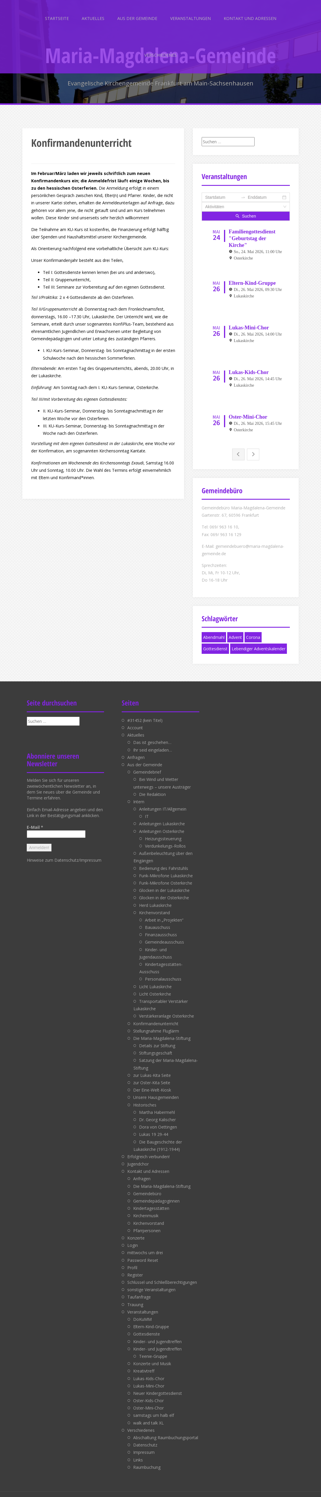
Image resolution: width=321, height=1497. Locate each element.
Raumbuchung (146, 1461)
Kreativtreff (143, 1365)
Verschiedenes (160, 55)
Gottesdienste (146, 1328)
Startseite (57, 18)
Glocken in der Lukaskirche (164, 884)
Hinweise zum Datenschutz (52, 853)
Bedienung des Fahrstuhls (163, 862)
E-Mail (35, 821)
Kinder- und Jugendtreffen (157, 1335)
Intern (138, 795)
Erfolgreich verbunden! (148, 1150)
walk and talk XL (148, 1416)
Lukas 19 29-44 (153, 1128)
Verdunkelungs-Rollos (165, 840)
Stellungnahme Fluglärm (156, 1024)
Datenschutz (145, 1439)
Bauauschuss (157, 921)
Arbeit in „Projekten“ (164, 913)
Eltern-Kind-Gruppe (151, 1320)
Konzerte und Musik (152, 1357)
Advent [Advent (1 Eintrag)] (235, 631)
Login (132, 1239)
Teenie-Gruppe (153, 1350)
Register (135, 1268)
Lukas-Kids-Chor (148, 1372)
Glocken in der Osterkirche (164, 891)
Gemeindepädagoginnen (156, 1195)
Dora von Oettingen (158, 1121)
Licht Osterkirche (155, 987)
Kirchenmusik (145, 1209)
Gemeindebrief (147, 766)
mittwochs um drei (145, 1246)
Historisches (144, 1098)
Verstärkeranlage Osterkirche (166, 1010)
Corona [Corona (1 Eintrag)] (253, 631)
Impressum (90, 853)
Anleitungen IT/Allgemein (162, 803)
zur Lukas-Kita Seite (152, 1069)
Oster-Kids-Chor (148, 1394)
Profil (132, 1261)
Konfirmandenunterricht (155, 1017)
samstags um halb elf (153, 1409)
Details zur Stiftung (157, 1039)
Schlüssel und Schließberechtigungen (162, 1276)
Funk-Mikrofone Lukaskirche (166, 869)
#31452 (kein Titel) (145, 714)
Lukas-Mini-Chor (148, 1379)
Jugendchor (138, 1158)
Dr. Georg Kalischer (157, 1113)
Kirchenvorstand (154, 906)
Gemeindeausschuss (164, 936)
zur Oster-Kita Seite (151, 1076)
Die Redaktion (152, 788)
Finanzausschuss (161, 928)
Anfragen (136, 751)
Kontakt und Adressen (250, 18)
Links (138, 1453)
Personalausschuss (163, 973)
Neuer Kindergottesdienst (157, 1387)
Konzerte (136, 1232)
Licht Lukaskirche (155, 980)
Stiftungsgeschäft (155, 1047)
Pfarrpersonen (146, 1224)
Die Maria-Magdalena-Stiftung (161, 1032)
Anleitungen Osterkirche (161, 825)
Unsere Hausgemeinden (156, 1091)
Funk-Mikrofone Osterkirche (165, 877)
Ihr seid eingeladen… (152, 743)
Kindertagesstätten (151, 1202)
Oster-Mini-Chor (148, 1402)
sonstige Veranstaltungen (151, 1283)
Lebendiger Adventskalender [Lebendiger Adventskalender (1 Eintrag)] (258, 642)
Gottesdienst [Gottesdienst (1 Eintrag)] (215, 642)
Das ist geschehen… (152, 736)
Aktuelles (93, 18)
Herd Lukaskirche (155, 899)
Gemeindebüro (147, 1187)
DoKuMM (142, 1313)
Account (135, 721)
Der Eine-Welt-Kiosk (152, 1084)
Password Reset (142, 1254)
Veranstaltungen (190, 18)
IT (147, 810)
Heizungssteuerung (163, 832)
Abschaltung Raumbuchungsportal (165, 1431)
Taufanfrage (139, 1291)
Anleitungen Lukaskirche (162, 817)
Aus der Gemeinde (137, 18)
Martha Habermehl (157, 1106)
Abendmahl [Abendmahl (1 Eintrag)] (214, 631)
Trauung (135, 1298)
